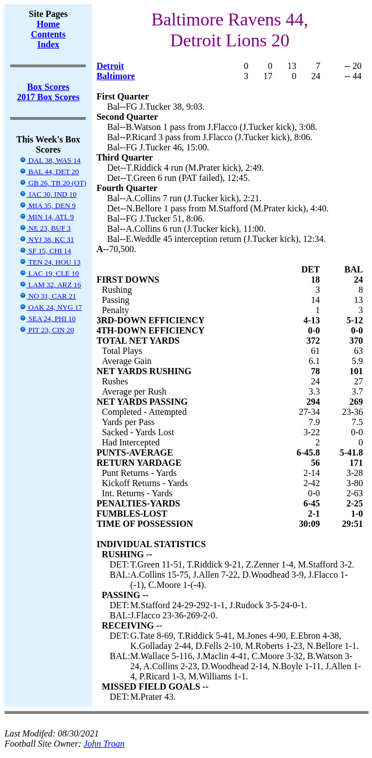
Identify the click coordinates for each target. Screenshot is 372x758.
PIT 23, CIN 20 (46, 330)
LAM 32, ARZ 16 (50, 284)
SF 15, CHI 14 (45, 250)
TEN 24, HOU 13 (49, 262)
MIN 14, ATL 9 (46, 217)
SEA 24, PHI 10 (47, 318)
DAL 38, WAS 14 (50, 160)
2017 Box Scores (48, 97)
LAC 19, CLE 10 (49, 273)
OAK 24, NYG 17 (50, 307)
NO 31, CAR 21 (47, 296)
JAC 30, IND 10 (47, 194)
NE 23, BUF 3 (45, 228)
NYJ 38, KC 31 (46, 239)
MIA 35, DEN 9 (47, 205)
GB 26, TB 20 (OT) (52, 183)
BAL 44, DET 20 (49, 171)
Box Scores (48, 87)
